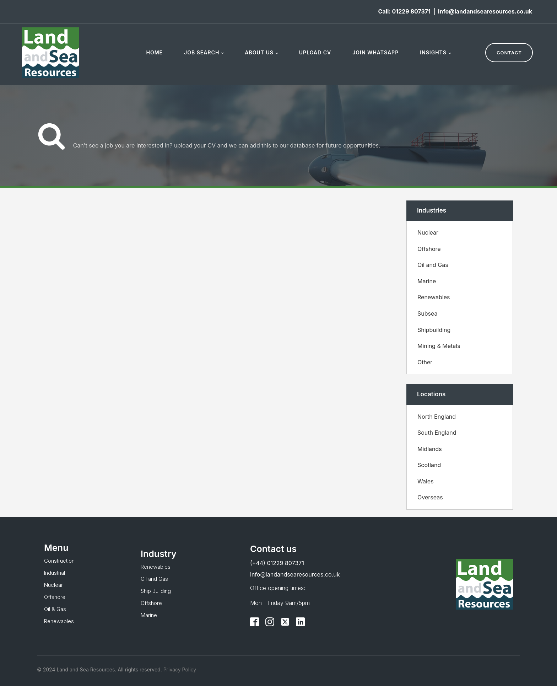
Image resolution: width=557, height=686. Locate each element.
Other (424, 362)
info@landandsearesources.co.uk (485, 11)
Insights (433, 52)
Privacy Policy (179, 669)
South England (436, 432)
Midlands (429, 448)
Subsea (427, 313)
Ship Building (156, 591)
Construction (59, 560)
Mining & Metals (438, 345)
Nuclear (427, 232)
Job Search (201, 52)
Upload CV (315, 52)
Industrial (54, 572)
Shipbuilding (433, 329)
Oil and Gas (432, 264)
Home (154, 52)
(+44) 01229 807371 (277, 563)
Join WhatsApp (375, 52)
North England (436, 416)
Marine (426, 281)
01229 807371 (411, 11)
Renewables (433, 297)
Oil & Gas (55, 609)
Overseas (430, 497)
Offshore (429, 248)
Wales (425, 481)
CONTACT (509, 52)
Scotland (429, 464)
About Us (259, 52)
